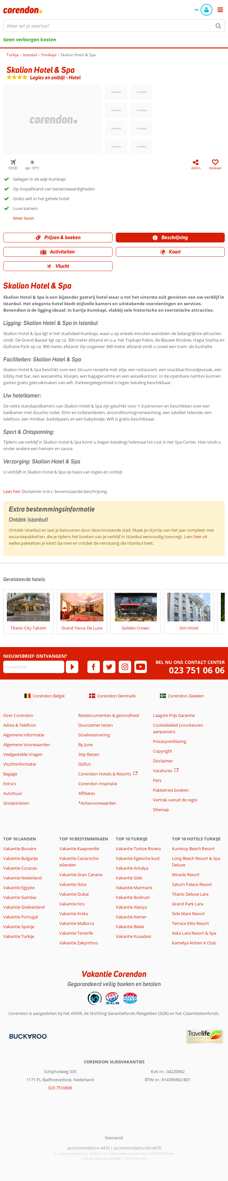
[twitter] (109, 667)
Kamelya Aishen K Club (194, 943)
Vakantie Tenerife (76, 933)
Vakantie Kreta (73, 913)
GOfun (84, 764)
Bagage (10, 774)
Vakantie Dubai (74, 894)
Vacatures (162, 770)
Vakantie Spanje (18, 926)
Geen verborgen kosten (29, 39)
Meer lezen (23, 218)
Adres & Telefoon (19, 725)
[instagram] (125, 667)
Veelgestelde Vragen (22, 754)
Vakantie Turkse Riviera (138, 848)
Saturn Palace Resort (192, 884)
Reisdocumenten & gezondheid (108, 715)
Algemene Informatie (23, 735)
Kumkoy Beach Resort (193, 848)
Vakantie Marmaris (134, 887)
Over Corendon (18, 715)
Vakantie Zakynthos (78, 943)
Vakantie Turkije (18, 936)
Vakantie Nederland (22, 878)
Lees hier (12, 491)
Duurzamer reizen (95, 725)
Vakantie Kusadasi (133, 936)
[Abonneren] (72, 667)
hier (197, 536)
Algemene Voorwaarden (26, 744)
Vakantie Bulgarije (20, 858)
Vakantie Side (129, 878)
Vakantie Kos (71, 904)
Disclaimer (163, 761)
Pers (157, 780)
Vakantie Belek (130, 926)
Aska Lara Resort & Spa (194, 933)
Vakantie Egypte (19, 887)
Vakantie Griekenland (24, 907)
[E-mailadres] (33, 667)
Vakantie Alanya (131, 907)
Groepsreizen (16, 803)
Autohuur (12, 793)
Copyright (162, 751)
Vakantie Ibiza (72, 884)
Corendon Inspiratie (97, 783)
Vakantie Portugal (20, 917)
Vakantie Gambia (19, 897)
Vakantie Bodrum (133, 897)
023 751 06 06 (197, 670)
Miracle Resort (186, 874)
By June (85, 744)
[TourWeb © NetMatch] (114, 1137)
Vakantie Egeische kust (138, 858)
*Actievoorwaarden (97, 803)
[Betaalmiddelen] (27, 1036)
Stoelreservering (94, 735)
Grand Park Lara (187, 904)
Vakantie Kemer (131, 917)
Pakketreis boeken (171, 790)
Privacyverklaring (169, 741)
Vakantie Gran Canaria (80, 874)
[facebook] (93, 667)
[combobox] (114, 25)
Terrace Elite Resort (190, 923)
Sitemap (161, 809)
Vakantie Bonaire (19, 848)
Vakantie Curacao (20, 868)
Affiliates (86, 793)
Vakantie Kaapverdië (79, 848)
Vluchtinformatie (19, 764)
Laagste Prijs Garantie (174, 715)
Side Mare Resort (188, 913)
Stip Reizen (88, 754)
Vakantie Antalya (132, 868)
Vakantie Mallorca (76, 923)
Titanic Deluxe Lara (190, 894)
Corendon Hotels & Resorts (104, 774)
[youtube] (140, 667)
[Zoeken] (218, 25)
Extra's (9, 783)
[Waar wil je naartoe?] (114, 25)
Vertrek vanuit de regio (175, 800)
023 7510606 (60, 1088)
